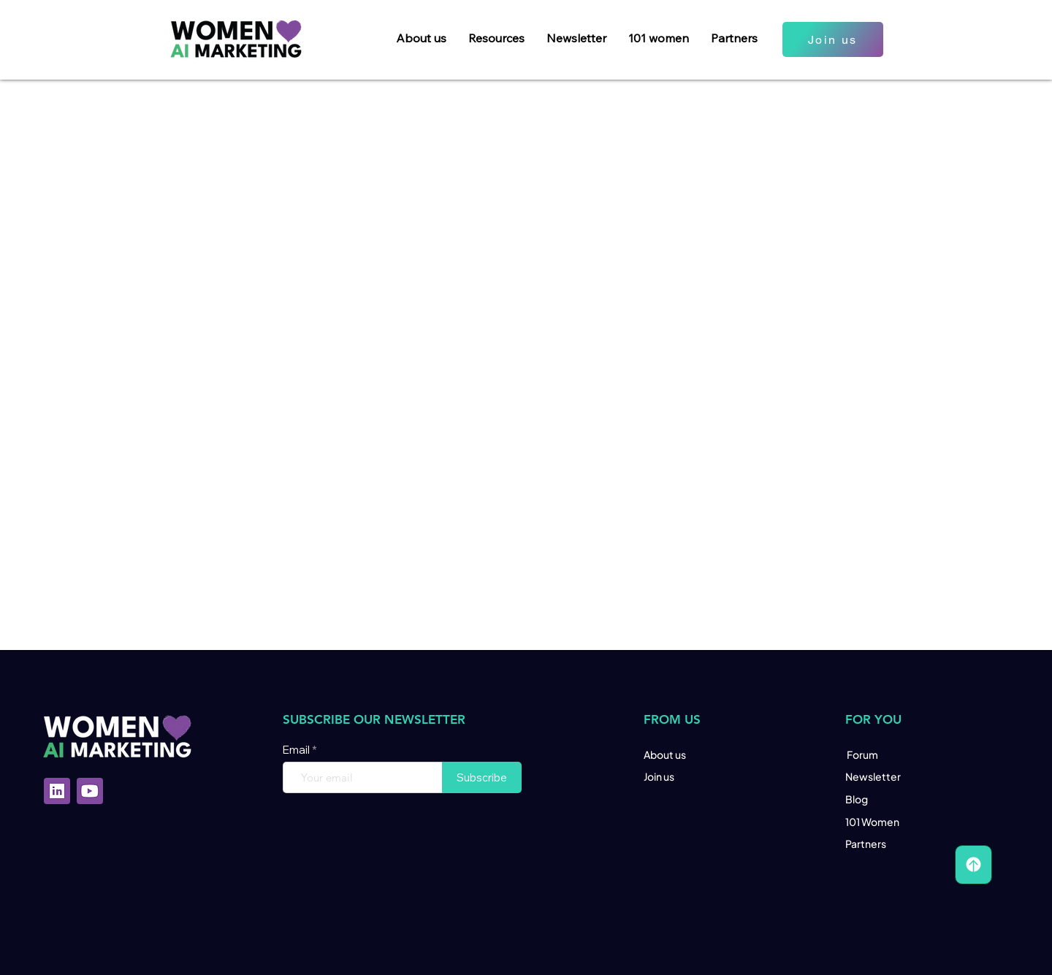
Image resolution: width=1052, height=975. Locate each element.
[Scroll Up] (973, 864)
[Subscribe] (482, 777)
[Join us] (832, 39)
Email (297, 749)
